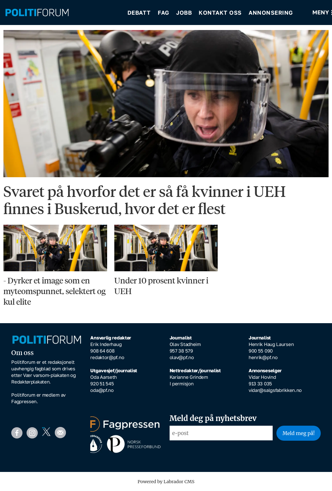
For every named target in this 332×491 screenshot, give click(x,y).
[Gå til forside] (37, 13)
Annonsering (271, 12)
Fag (163, 12)
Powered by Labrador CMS (166, 481)
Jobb (184, 12)
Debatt (139, 12)
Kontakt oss (220, 12)
